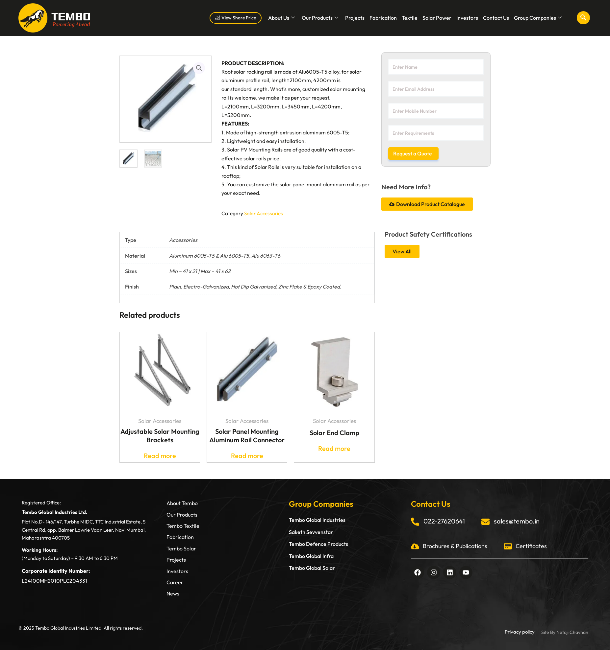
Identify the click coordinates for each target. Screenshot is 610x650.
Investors (467, 17)
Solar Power (436, 17)
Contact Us (496, 17)
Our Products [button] (320, 17)
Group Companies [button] (538, 17)
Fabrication (383, 17)
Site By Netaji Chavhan (564, 632)
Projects (355, 17)
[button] (199, 68)
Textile (410, 17)
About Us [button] (281, 17)
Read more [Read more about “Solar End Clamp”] (334, 448)
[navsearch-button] (583, 17)
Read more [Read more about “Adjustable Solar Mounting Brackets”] (160, 456)
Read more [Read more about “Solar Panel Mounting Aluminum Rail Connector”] (247, 456)
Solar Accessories (263, 213)
